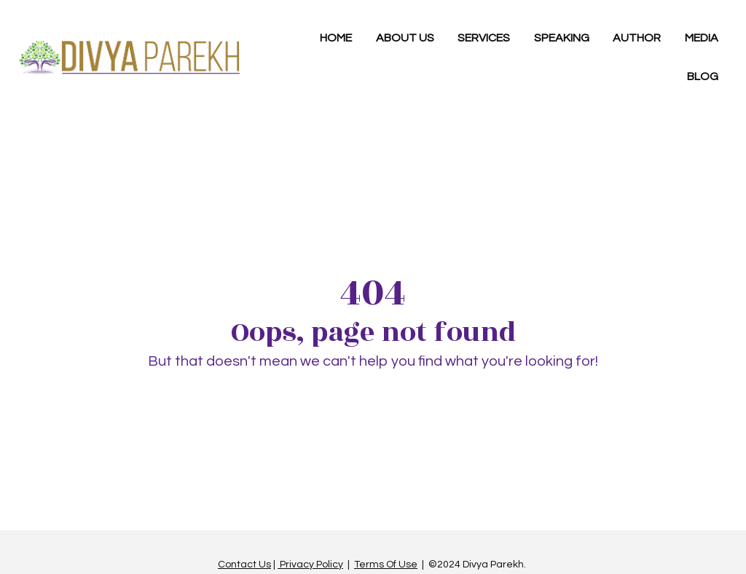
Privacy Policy (310, 562)
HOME (336, 38)
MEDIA (701, 38)
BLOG (702, 76)
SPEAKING (561, 38)
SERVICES (484, 38)
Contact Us (244, 562)
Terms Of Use (385, 562)
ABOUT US (405, 38)
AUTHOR (637, 38)
